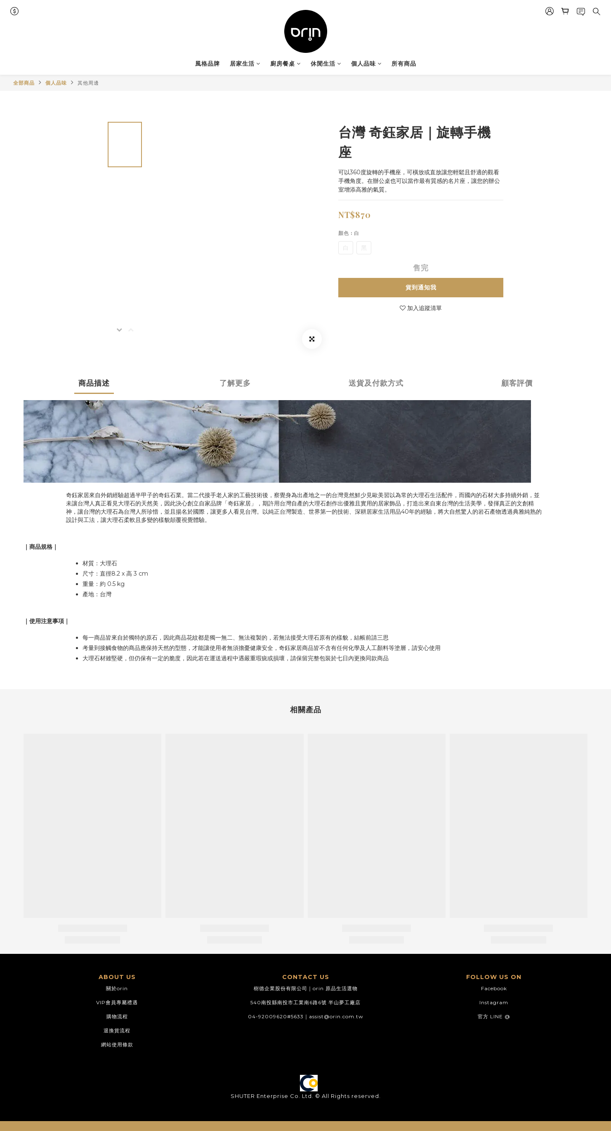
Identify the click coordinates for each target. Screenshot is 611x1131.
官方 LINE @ (494, 1016)
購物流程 (117, 1016)
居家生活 (245, 63)
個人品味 (366, 63)
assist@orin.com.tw (336, 1016)
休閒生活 (326, 63)
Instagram (493, 1002)
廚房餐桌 (285, 63)
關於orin (117, 988)
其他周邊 (88, 83)
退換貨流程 (117, 1030)
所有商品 (404, 63)
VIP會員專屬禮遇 (117, 1002)
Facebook (494, 988)
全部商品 (24, 83)
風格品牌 (207, 63)
